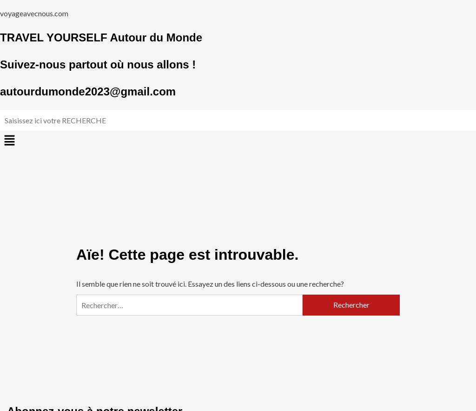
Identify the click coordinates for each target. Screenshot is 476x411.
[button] (238, 141)
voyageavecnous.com (34, 13)
